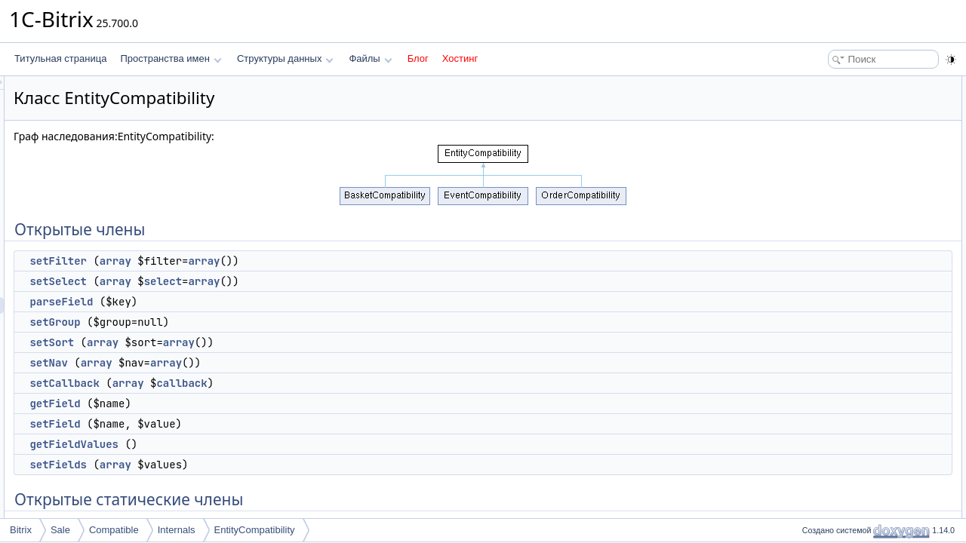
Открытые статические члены (860, 283)
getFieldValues (262, 444)
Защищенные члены (841, 516)
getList (823, 316)
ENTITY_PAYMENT (850, 466)
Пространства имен (170, 58)
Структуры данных (285, 58)
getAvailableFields (846, 399)
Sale (60, 529)
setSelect (246, 281)
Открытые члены (833, 84)
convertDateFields (846, 350)
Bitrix (21, 529)
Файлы (370, 58)
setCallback (253, 383)
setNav (237, 363)
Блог (418, 58)
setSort (240, 342)
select (352, 281)
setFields (246, 464)
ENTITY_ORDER (845, 449)
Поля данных (825, 433)
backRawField (838, 416)
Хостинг (460, 58)
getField (243, 403)
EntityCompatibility (254, 529)
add (817, 333)
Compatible (114, 529)
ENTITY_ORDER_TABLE (861, 482)
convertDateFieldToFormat (863, 383)
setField (243, 424)
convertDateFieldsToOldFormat (872, 366)
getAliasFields (838, 300)
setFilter (246, 261)
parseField (249, 301)
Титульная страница (60, 58)
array (304, 261)
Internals (176, 529)
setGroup (243, 322)
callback (370, 383)
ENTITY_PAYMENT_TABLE (866, 499)
